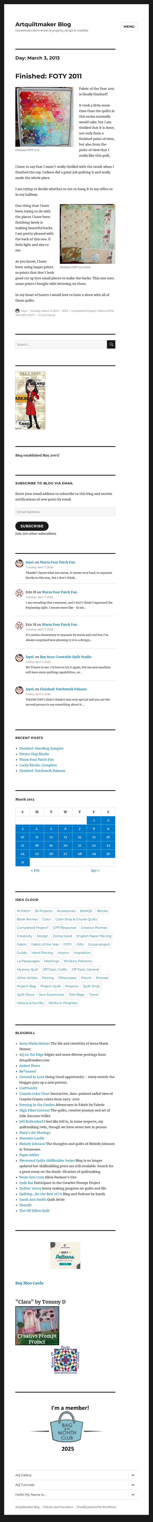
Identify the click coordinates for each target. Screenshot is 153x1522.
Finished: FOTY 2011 (48, 76)
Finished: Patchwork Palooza (63, 689)
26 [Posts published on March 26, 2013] (51, 854)
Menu (129, 26)
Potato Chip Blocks (34, 754)
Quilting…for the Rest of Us (40, 1194)
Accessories (66, 911)
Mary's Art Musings (34, 1133)
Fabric (22, 944)
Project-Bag (26, 986)
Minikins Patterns (78, 961)
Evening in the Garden (37, 1105)
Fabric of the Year (45, 944)
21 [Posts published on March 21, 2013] (79, 845)
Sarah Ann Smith (32, 1199)
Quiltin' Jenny (30, 1188)
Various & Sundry (30, 1003)
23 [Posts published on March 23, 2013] (108, 845)
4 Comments (46, 315)
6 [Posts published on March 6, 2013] (65, 829)
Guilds (22, 953)
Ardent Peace (29, 1066)
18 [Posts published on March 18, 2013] (36, 845)
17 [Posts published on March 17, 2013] (22, 845)
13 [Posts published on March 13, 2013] (65, 837)
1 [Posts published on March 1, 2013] (94, 820)
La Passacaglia (28, 961)
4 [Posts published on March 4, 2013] (37, 829)
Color (46, 919)
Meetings (51, 961)
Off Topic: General (85, 969)
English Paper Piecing (93, 936)
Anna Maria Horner (34, 1043)
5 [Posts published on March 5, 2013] (51, 829)
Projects (71, 986)
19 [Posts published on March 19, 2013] (51, 845)
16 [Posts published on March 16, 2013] (108, 837)
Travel (93, 994)
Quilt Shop (91, 986)
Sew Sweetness (51, 994)
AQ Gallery (23, 1475)
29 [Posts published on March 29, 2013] (94, 854)
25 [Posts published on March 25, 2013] (37, 854)
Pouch (86, 978)
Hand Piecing (42, 953)
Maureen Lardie (31, 1138)
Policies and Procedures (58, 1507)
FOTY (31, 315)
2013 (65, 310)
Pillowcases (67, 978)
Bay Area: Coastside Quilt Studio (65, 657)
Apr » (95, 870)
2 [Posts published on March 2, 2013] (108, 820)
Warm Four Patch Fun (57, 562)
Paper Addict (29, 1155)
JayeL (30, 562)
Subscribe (32, 526)
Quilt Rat (26, 1183)
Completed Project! (83, 310)
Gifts (79, 944)
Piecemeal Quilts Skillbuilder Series (47, 1160)
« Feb (35, 870)
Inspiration (82, 953)
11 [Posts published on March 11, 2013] (36, 837)
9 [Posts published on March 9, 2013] (108, 829)
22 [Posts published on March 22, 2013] (94, 845)
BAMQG (86, 911)
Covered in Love (31, 1077)
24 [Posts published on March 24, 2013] (23, 854)
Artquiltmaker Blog (43, 24)
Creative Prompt (94, 928)
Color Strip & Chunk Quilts (76, 919)
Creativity (24, 936)
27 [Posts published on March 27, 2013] (65, 854)
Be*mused (27, 1071)
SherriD (25, 1205)
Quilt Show (25, 994)
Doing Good (62, 936)
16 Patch (23, 911)
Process (102, 978)
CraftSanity (28, 1088)
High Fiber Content (34, 1110)
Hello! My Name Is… (30, 1495)
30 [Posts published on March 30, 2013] (108, 854)
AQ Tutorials (24, 1485)
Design (42, 936)
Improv (63, 953)
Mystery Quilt (27, 969)
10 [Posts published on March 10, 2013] (22, 837)
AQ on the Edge (31, 1055)
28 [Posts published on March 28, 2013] (80, 854)
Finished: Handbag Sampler (41, 748)
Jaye (24, 310)
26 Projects (43, 911)
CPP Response (64, 928)
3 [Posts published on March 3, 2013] (23, 829)
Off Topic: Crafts (55, 969)
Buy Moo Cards (29, 1283)
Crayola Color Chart (34, 1094)
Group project (99, 944)
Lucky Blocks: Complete (38, 765)
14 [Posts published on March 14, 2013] (79, 837)
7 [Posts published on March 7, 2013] (80, 829)
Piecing (48, 978)
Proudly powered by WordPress (96, 1507)
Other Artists (27, 978)
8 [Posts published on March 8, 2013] (94, 829)
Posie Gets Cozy (31, 1177)
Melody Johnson (32, 1144)
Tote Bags (76, 994)
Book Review (27, 919)
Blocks (102, 911)
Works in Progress (62, 1003)
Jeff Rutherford (31, 1121)
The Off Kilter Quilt (34, 1211)
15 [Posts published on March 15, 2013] (94, 837)
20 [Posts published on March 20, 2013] (65, 845)
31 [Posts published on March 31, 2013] (22, 862)
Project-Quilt (50, 986)
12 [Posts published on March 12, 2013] (51, 837)
